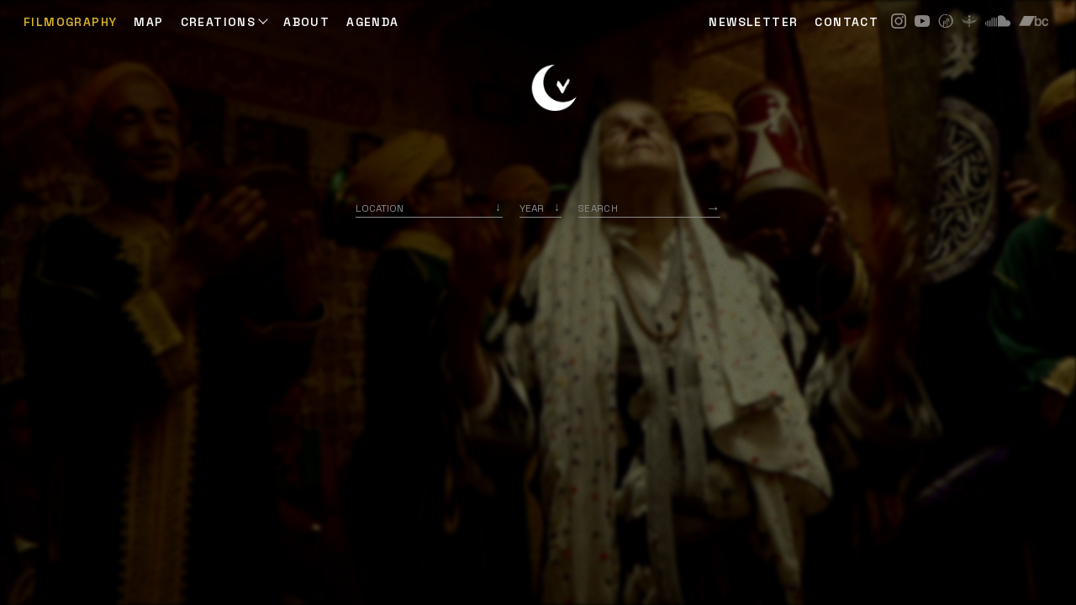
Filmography (70, 22)
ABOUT (306, 22)
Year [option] (532, 208)
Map (148, 22)
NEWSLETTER (753, 22)
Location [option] (380, 208)
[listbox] (541, 208)
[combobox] (429, 208)
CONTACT (846, 22)
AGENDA (372, 22)
